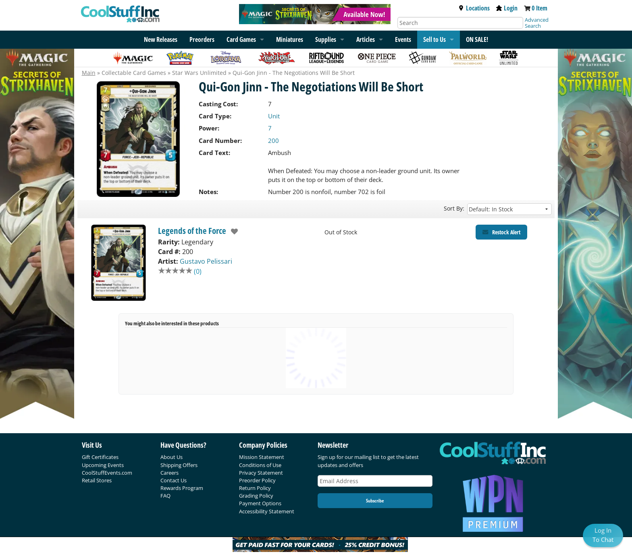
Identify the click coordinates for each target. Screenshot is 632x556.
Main (89, 72)
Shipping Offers (179, 465)
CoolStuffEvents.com (107, 472)
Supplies (325, 39)
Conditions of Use (260, 465)
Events (403, 39)
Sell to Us (434, 39)
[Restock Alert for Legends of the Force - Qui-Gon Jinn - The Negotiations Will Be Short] (501, 232)
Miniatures (289, 39)
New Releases (160, 39)
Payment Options (260, 503)
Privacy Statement (261, 472)
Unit (274, 116)
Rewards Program (181, 488)
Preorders (201, 39)
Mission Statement (261, 457)
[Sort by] (509, 209)
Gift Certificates (100, 457)
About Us (171, 457)
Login (507, 8)
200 (273, 140)
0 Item (539, 8)
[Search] (460, 23)
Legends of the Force (192, 230)
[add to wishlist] (232, 231)
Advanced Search (537, 22)
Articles (365, 39)
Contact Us (173, 480)
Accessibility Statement (266, 511)
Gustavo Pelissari (206, 261)
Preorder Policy (257, 480)
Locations (474, 8)
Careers (169, 472)
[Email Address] (375, 481)
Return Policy (255, 488)
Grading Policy (256, 495)
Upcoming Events (103, 465)
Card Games (241, 39)
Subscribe (375, 501)
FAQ (165, 495)
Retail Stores (97, 480)
